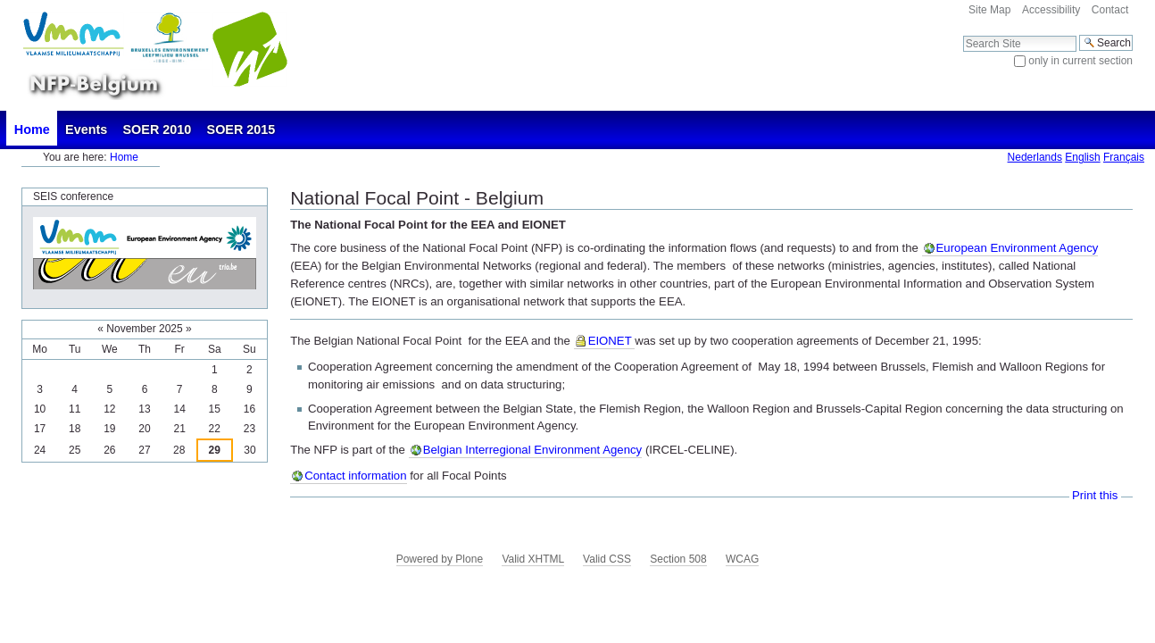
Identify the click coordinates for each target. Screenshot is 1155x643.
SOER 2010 (157, 129)
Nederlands (1035, 157)
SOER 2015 (241, 129)
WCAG (742, 559)
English (1082, 157)
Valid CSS (607, 559)
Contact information (355, 475)
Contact (1110, 10)
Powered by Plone (439, 559)
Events (86, 129)
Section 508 (678, 559)
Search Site (962, 34)
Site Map (989, 10)
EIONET (612, 340)
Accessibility (1051, 10)
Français (1123, 157)
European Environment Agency (1017, 248)
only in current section (1080, 60)
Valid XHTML (532, 559)
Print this (1095, 495)
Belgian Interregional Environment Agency (533, 449)
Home (32, 129)
